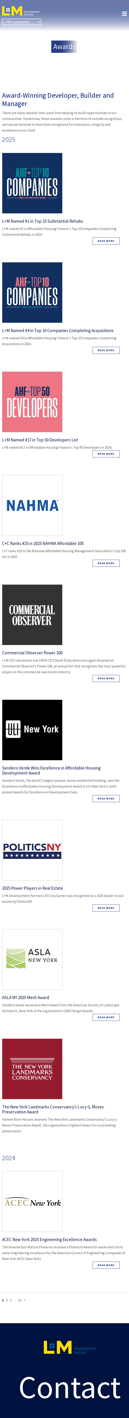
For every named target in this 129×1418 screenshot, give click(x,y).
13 (19, 1300)
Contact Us (70, 1380)
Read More (106, 240)
